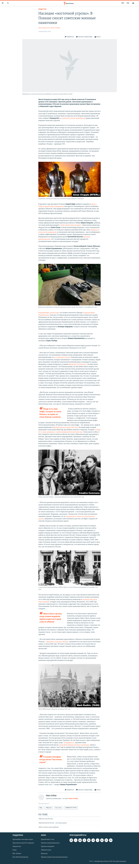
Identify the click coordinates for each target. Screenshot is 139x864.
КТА (128, 3)
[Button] (69, 37)
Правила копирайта (47, 846)
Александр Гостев (44, 28)
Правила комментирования (50, 843)
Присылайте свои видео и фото (23, 839)
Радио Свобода (55, 28)
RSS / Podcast (17, 853)
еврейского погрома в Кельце (57, 642)
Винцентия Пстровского (77, 364)
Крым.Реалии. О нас (47, 839)
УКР (122, 3)
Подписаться (17, 846)
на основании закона (62, 357)
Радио (15, 850)
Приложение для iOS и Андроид (23, 843)
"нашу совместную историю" (70, 225)
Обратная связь (46, 850)
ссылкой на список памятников (73, 118)
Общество (42, 9)
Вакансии (44, 853)
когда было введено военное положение (74, 745)
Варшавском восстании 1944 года (65, 427)
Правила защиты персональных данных (54, 857)
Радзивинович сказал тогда (48, 313)
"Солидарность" (69, 743)
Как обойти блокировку (20, 857)
